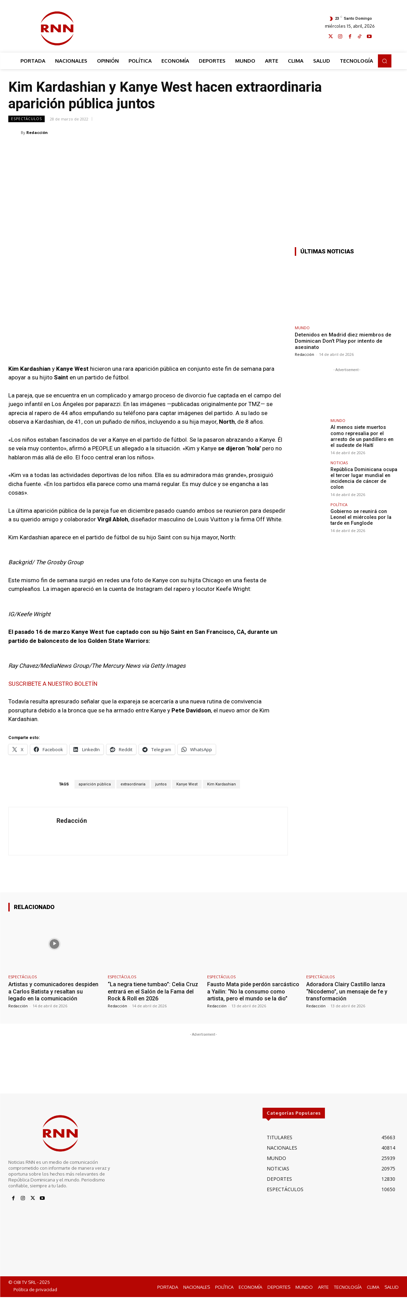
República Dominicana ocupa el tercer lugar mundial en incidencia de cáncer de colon (363, 477)
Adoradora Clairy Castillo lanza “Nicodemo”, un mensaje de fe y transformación (348, 991)
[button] (384, 61)
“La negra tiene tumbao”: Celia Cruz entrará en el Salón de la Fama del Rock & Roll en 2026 (148, 991)
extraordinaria (133, 784)
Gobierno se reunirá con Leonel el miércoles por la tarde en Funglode (360, 515)
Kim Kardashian (221, 784)
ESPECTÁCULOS (26, 119)
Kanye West (186, 784)
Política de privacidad (35, 1296)
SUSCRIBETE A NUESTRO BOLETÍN (52, 683)
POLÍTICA (338, 503)
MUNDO (302, 328)
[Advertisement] (209, 26)
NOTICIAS (339, 462)
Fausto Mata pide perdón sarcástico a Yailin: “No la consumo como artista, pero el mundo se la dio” (253, 995)
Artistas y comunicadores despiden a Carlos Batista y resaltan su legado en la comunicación (44, 995)
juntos (161, 784)
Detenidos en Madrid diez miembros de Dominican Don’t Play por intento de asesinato (343, 341)
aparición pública (95, 784)
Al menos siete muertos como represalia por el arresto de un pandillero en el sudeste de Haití (363, 435)
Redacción (37, 132)
